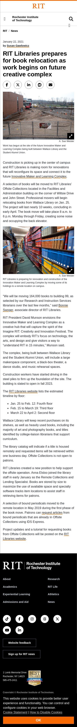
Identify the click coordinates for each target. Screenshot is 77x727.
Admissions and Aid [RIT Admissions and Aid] (15, 601)
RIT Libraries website (23, 391)
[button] (4, 19)
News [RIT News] (51, 601)
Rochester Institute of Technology (25, 18)
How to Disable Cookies (46, 712)
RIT (5, 30)
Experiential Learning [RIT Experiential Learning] (16, 594)
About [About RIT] (7, 579)
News (14, 30)
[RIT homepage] (31, 566)
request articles (52, 512)
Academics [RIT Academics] (10, 586)
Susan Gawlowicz (18, 45)
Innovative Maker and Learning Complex (38, 176)
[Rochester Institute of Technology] (38, 6)
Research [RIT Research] (54, 579)
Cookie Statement (15, 712)
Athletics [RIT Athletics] (53, 594)
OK (38, 720)
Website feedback (19, 642)
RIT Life (53, 586)
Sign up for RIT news (21, 654)
